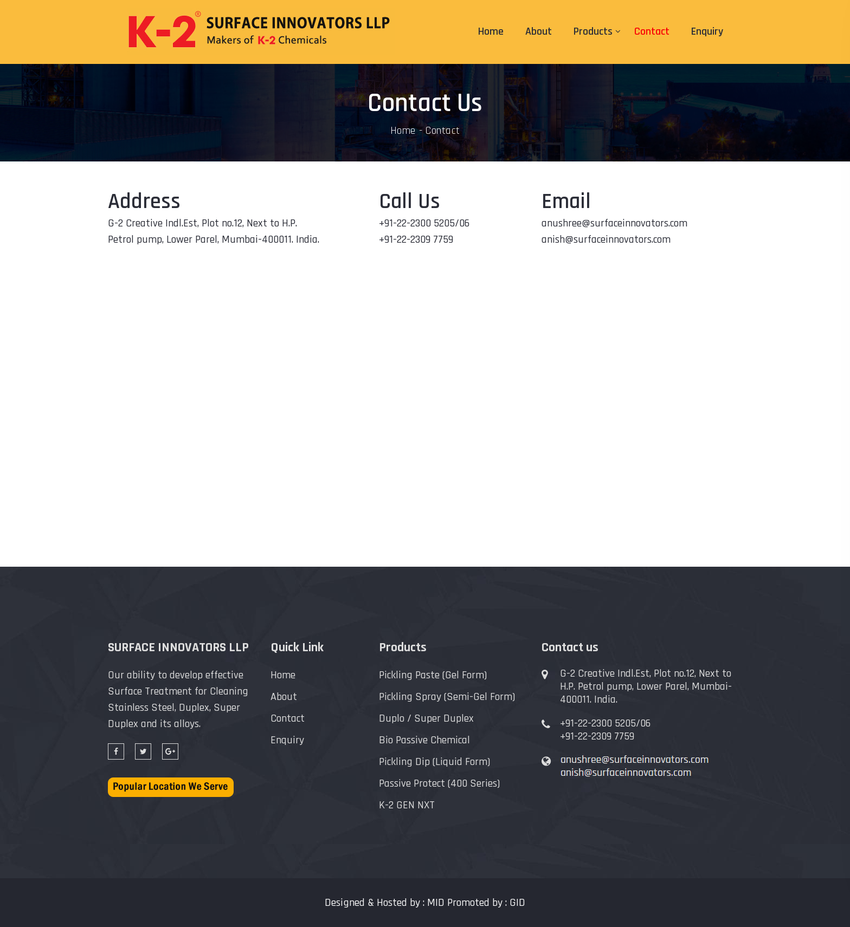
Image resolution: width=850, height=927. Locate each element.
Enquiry (707, 31)
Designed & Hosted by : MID (385, 903)
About (538, 31)
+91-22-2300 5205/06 (605, 723)
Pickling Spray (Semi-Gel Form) (447, 697)
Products (593, 31)
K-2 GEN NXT (407, 805)
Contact (651, 31)
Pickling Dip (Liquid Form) (434, 762)
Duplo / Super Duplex (426, 718)
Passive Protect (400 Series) (439, 783)
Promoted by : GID (486, 903)
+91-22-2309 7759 (597, 736)
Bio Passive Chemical (424, 740)
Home (491, 31)
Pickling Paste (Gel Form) (433, 675)
